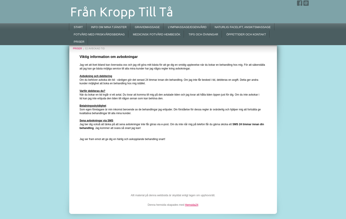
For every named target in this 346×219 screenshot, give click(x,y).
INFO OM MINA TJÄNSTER (109, 27)
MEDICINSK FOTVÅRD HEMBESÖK (156, 34)
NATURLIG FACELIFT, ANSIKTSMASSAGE (243, 27)
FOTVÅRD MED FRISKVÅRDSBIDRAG (99, 34)
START (78, 27)
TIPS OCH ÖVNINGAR (203, 34)
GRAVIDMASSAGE (147, 27)
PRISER (79, 41)
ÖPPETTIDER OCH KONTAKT (246, 34)
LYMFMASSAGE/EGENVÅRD (187, 27)
